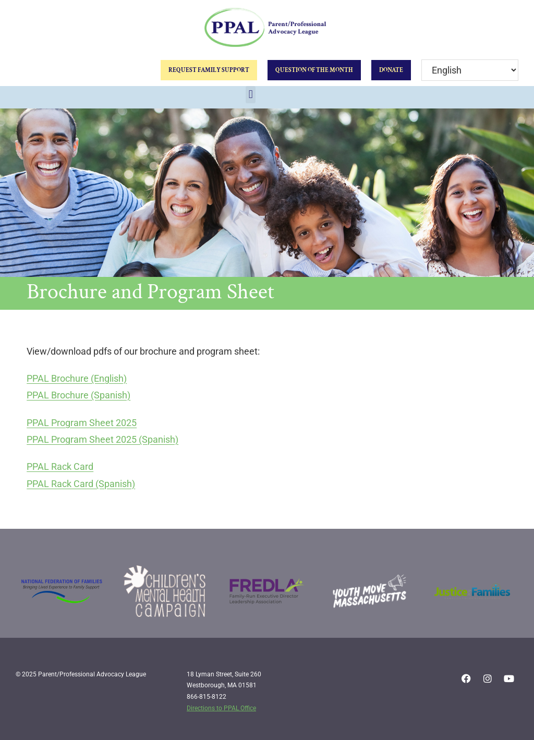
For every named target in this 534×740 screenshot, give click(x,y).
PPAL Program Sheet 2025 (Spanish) (102, 439)
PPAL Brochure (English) (77, 378)
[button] (251, 94)
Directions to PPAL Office (221, 708)
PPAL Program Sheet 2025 (82, 422)
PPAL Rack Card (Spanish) (81, 483)
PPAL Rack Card (60, 466)
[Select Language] (469, 70)
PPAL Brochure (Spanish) (78, 395)
